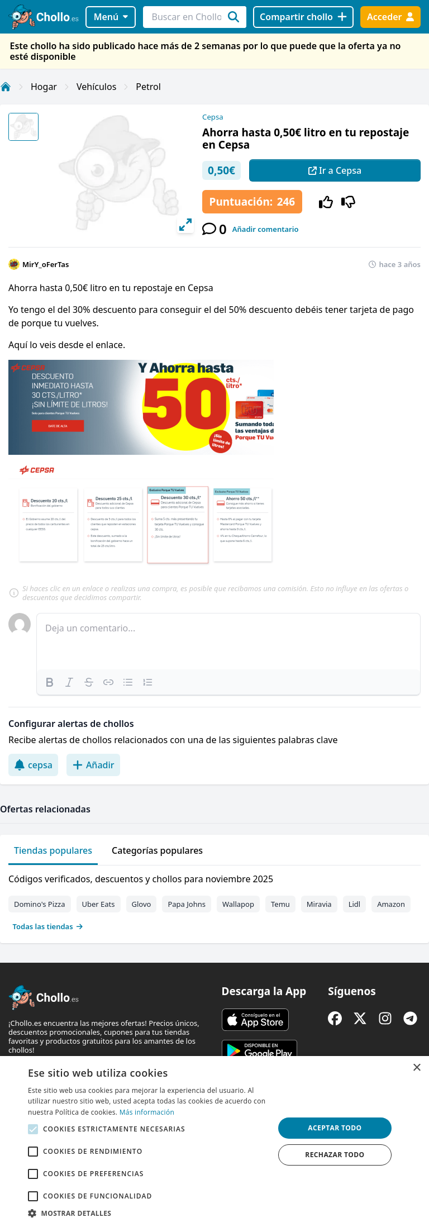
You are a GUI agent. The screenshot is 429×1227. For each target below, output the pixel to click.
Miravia (319, 904)
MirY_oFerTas (45, 264)
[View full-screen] (185, 224)
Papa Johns (187, 904)
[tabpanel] (214, 900)
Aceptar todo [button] (334, 1128)
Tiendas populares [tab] (53, 850)
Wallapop (238, 904)
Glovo (141, 904)
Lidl (355, 904)
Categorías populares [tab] (157, 850)
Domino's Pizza (39, 904)
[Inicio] (5, 86)
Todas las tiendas (48, 926)
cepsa (33, 765)
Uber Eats (98, 904)
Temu (280, 904)
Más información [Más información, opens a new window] (147, 1112)
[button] (147, 1213)
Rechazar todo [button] (334, 1154)
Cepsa (212, 117)
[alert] (214, 1141)
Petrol (148, 86)
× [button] (416, 1068)
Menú (111, 17)
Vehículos (96, 86)
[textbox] (228, 641)
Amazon (391, 904)
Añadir (93, 765)
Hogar (44, 86)
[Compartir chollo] (303, 17)
